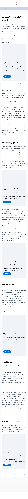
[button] (5, 8)
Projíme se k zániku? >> (20, 474)
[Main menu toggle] (2, 8)
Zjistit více (7, 76)
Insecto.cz (6, 5)
